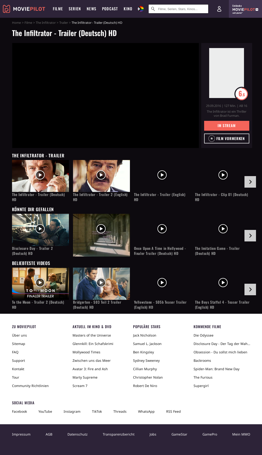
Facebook (19, 411)
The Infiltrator (46, 22)
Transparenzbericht (118, 434)
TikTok (97, 411)
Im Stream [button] (227, 125)
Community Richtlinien (30, 385)
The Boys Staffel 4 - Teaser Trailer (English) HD (222, 305)
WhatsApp (146, 411)
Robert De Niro (145, 385)
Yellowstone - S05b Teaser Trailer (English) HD (160, 305)
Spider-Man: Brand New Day (216, 369)
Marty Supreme (85, 377)
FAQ (15, 352)
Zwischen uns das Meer (92, 360)
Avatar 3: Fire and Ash (90, 369)
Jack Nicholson (144, 335)
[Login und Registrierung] (219, 9)
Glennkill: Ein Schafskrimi (93, 343)
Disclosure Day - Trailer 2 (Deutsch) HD (32, 251)
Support (18, 360)
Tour (15, 377)
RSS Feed (173, 411)
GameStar (179, 434)
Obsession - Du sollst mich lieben (220, 352)
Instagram (72, 411)
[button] (226, 138)
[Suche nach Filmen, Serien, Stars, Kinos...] (178, 8)
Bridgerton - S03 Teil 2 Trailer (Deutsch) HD (97, 305)
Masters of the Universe (92, 335)
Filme (28, 22)
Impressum (21, 434)
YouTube (45, 411)
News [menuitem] (91, 9)
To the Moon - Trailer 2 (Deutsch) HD (38, 305)
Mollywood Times (86, 352)
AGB (49, 434)
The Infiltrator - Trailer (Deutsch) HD (38, 197)
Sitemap (18, 343)
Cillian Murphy (145, 369)
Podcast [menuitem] (110, 9)
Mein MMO (241, 434)
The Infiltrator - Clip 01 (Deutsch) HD (221, 197)
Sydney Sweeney (146, 360)
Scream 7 (80, 385)
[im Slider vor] (250, 182)
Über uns (19, 335)
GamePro (209, 434)
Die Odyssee (203, 335)
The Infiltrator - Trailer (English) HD (160, 197)
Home (16, 22)
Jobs (153, 434)
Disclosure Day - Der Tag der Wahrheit (222, 343)
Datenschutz (77, 434)
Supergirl (201, 385)
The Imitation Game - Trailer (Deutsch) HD (217, 251)
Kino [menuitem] (128, 9)
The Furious (203, 377)
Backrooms (202, 360)
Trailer (63, 22)
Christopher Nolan (148, 377)
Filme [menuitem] (58, 9)
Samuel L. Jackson (147, 343)
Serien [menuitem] (75, 9)
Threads (120, 411)
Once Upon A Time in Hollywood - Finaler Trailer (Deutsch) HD (160, 251)
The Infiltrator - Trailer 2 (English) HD (100, 197)
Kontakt (18, 369)
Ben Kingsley (143, 352)
